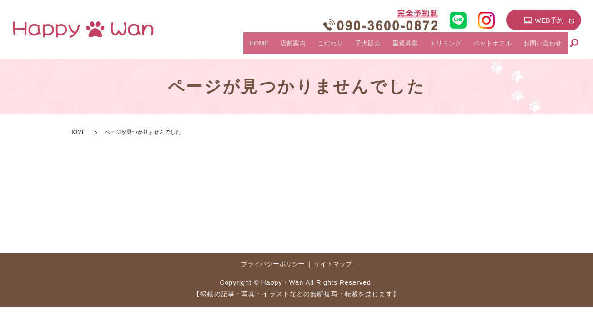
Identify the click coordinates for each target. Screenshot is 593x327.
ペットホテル (502, 46)
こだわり (367, 46)
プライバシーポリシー (273, 264)
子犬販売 (398, 46)
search (574, 47)
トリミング (462, 46)
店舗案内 (337, 46)
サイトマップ (333, 264)
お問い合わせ (546, 46)
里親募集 (429, 46)
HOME (309, 46)
